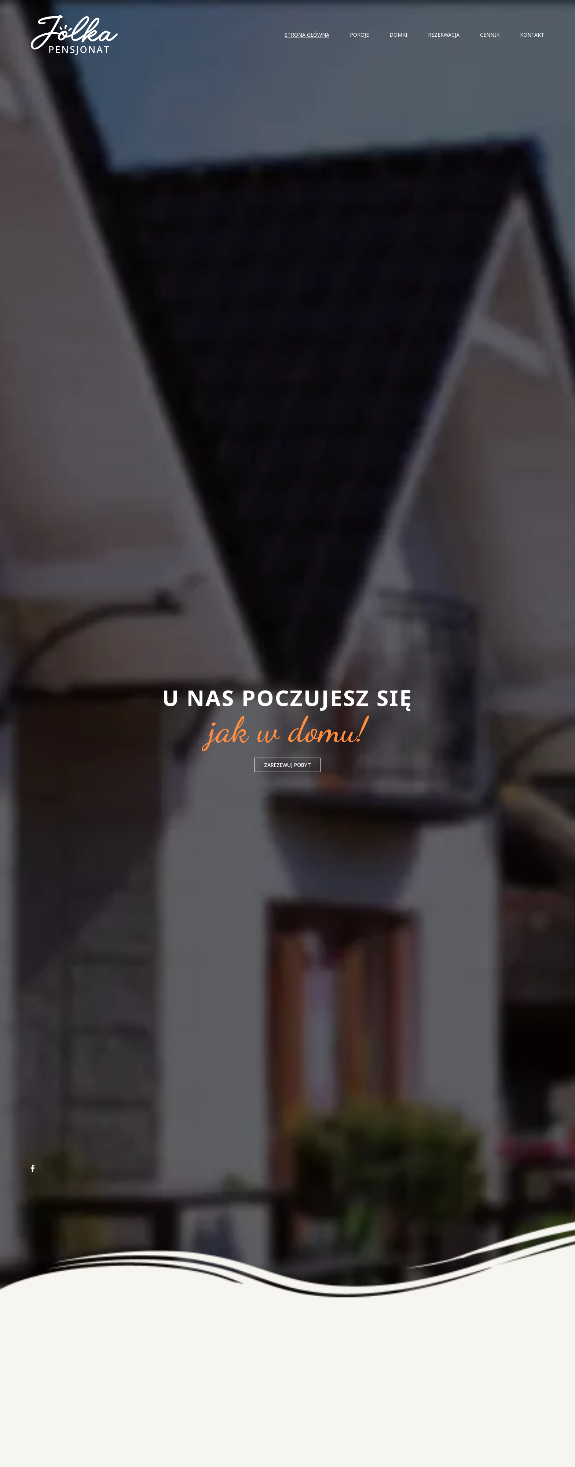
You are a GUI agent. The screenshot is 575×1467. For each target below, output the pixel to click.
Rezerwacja (443, 34)
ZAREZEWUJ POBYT (287, 764)
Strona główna (307, 34)
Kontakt (532, 34)
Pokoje (359, 34)
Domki (398, 34)
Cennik (489, 34)
